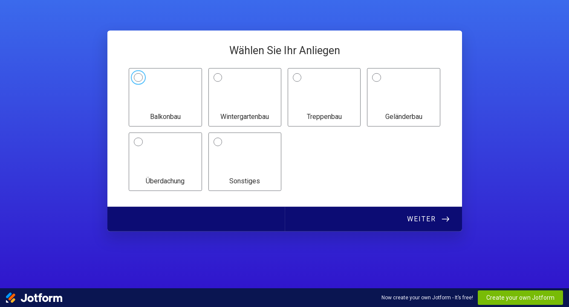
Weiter (421, 218)
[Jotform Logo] (34, 297)
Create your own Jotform (520, 297)
